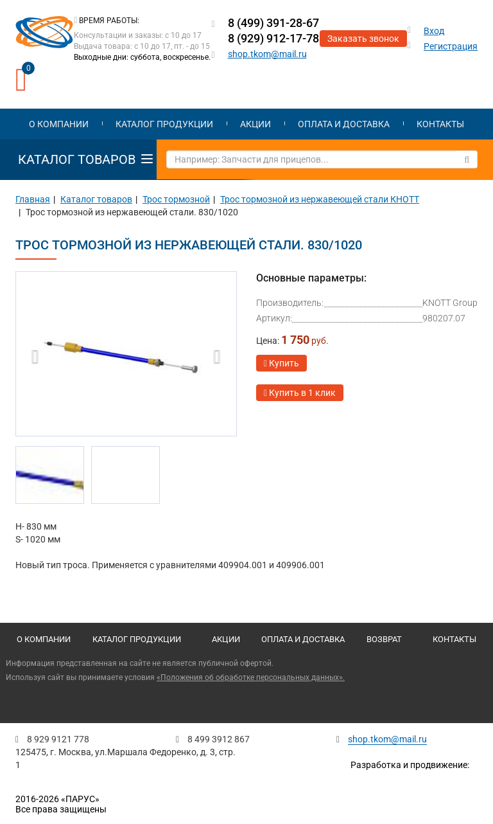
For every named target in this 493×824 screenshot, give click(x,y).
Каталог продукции (164, 124)
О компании (59, 124)
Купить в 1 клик (300, 393)
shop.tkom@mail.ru (267, 54)
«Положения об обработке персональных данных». (251, 677)
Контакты (440, 124)
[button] (32, 353)
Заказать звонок (363, 38)
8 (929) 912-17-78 (273, 38)
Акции (255, 124)
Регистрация (451, 46)
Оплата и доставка (344, 124)
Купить (281, 363)
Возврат (384, 639)
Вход (434, 31)
